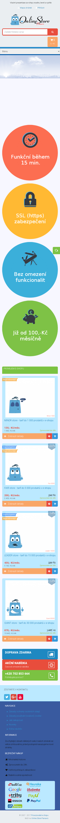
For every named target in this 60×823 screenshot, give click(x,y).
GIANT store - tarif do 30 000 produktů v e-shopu (29, 623)
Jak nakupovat (16, 720)
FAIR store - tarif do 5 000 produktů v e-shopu (27, 488)
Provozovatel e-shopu (39, 815)
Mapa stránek (25, 8)
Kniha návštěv (15, 729)
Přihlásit (40, 8)
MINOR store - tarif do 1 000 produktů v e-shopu (28, 420)
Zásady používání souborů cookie (25, 716)
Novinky (12, 724)
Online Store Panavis (39, 818)
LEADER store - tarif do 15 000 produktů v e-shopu (30, 555)
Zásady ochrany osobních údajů (24, 711)
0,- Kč (52, 42)
